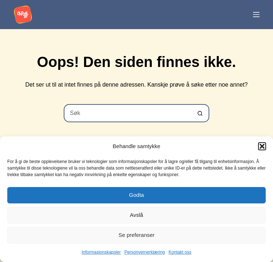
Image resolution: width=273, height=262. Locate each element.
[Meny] (256, 14)
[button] (262, 146)
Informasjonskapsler (101, 252)
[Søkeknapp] (200, 113)
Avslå (136, 215)
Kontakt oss (180, 252)
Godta (136, 195)
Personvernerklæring (144, 252)
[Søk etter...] (127, 113)
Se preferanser (136, 235)
